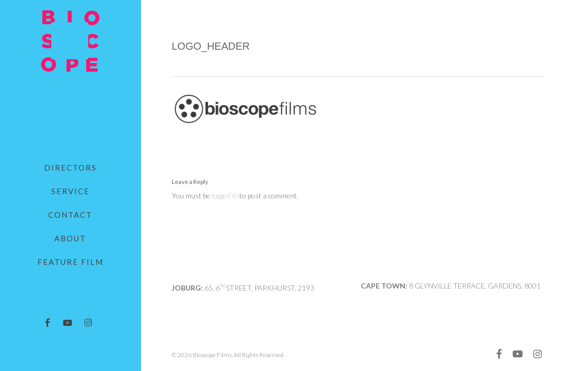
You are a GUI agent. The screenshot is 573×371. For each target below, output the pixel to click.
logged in (225, 195)
